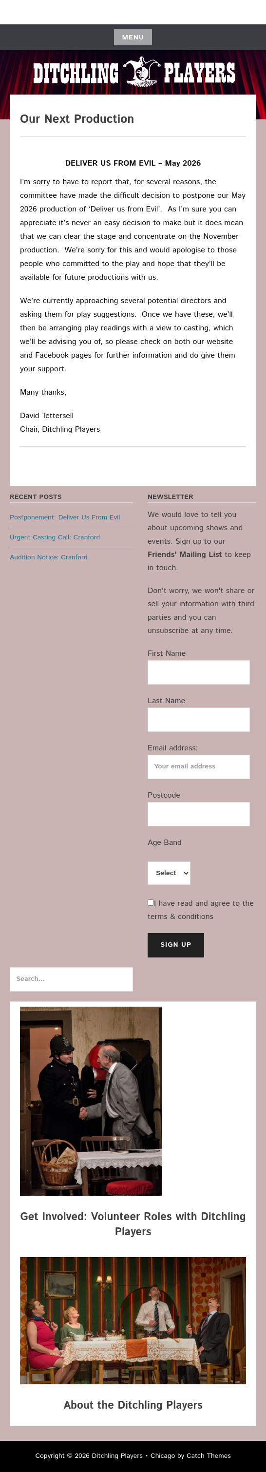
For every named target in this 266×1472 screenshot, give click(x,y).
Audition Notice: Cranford (49, 557)
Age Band (165, 842)
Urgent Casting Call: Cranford (55, 537)
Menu (133, 37)
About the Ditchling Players (133, 1406)
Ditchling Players (117, 1456)
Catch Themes (209, 1456)
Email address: (173, 748)
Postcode (164, 795)
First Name (167, 653)
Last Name (166, 701)
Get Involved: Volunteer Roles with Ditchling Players (133, 1224)
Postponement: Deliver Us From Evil (65, 517)
